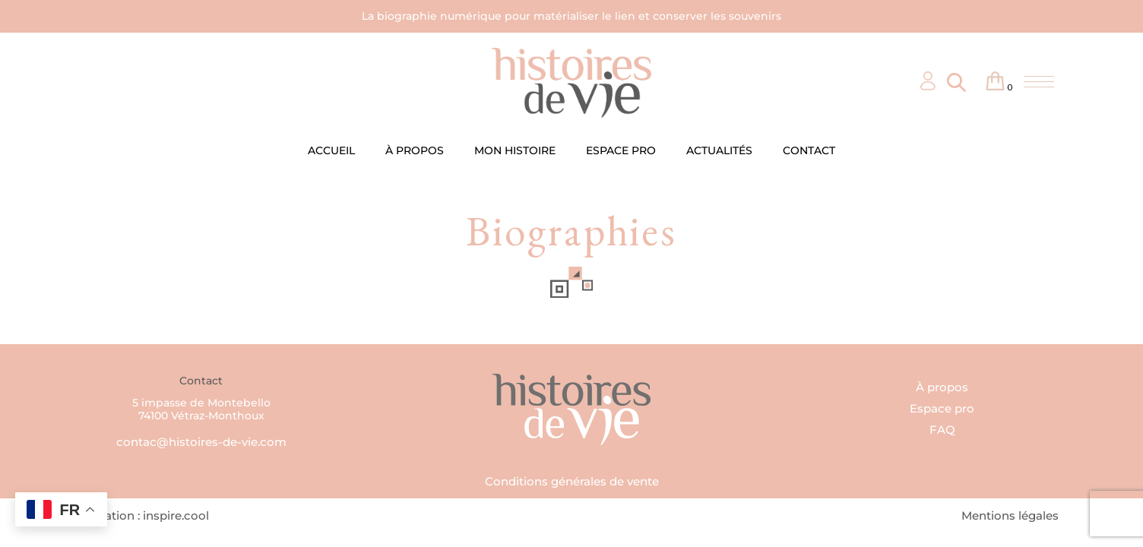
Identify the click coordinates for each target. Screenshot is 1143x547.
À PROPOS (414, 150)
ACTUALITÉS (719, 150)
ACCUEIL (331, 150)
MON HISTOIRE (515, 150)
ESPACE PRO (621, 150)
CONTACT (809, 150)
